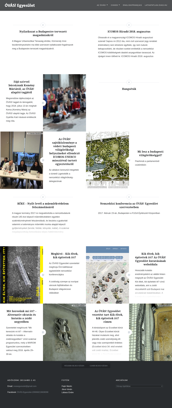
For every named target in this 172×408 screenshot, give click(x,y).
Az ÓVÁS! (101, 5)
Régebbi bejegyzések (74, 366)
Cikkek (114, 5)
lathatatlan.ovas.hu (156, 5)
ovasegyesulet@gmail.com (25, 386)
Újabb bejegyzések (99, 366)
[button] (20, 5)
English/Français (132, 5)
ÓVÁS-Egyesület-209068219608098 (32, 392)
